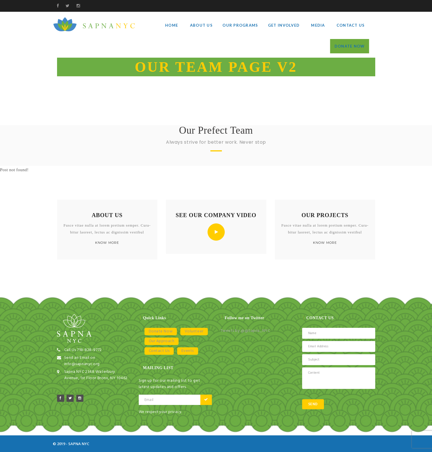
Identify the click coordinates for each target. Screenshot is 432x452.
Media (318, 25)
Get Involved (284, 25)
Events (187, 351)
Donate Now (350, 46)
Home (171, 25)
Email (149, 400)
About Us (201, 25)
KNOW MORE (107, 243)
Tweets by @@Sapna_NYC (245, 331)
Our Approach (162, 341)
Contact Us (351, 25)
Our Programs (240, 25)
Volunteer (194, 331)
